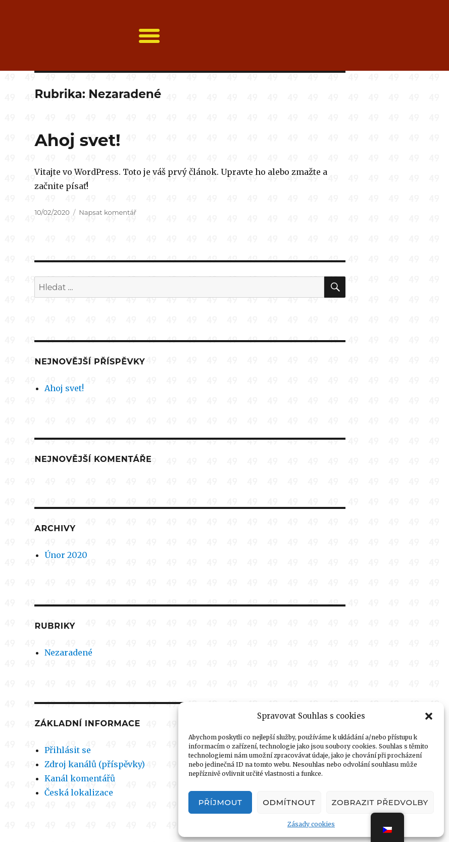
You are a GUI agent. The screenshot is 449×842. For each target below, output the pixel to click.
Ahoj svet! (77, 140)
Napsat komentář (107, 212)
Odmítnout (289, 802)
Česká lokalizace (78, 792)
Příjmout (220, 802)
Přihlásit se (67, 750)
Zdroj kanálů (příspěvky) (94, 764)
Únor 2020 (65, 555)
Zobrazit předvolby (380, 802)
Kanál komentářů (79, 778)
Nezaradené (68, 652)
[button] (429, 716)
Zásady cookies (311, 824)
